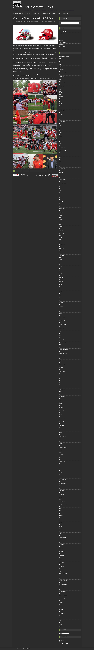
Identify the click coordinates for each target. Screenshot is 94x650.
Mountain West (62, 82)
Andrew (27, 21)
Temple (61, 128)
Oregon (61, 252)
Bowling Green (62, 410)
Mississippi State (62, 537)
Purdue (60, 259)
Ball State (33, 21)
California (61, 154)
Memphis (61, 114)
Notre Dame (62, 396)
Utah (60, 335)
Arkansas (61, 515)
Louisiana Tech (62, 364)
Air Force (61, 454)
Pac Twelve (61, 86)
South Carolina (62, 551)
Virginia (61, 201)
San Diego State (62, 479)
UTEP (60, 382)
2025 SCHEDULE (46, 13)
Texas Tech (61, 328)
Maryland (61, 226)
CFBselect (61, 640)
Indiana (61, 219)
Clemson (61, 157)
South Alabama (62, 609)
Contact (61, 38)
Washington (62, 273)
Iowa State (61, 309)
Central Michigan (63, 418)
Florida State (62, 165)
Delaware (61, 346)
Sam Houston (62, 378)
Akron (60, 403)
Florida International (63, 349)
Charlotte (61, 103)
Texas (60, 559)
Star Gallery (61, 44)
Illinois (60, 215)
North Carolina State (63, 183)
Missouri (61, 540)
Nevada (61, 472)
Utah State (61, 490)
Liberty (60, 360)
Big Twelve (61, 69)
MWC (60, 450)
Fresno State (62, 465)
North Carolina (62, 179)
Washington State (63, 504)
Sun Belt (61, 92)
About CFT (65, 13)
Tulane (60, 132)
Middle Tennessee (63, 367)
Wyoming (61, 494)
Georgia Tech (62, 168)
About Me (61, 35)
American (61, 63)
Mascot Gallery (62, 42)
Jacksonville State (63, 353)
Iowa (60, 222)
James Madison (62, 591)
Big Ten (61, 66)
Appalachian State (63, 573)
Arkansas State (62, 577)
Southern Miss (62, 613)
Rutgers (61, 262)
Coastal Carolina (63, 580)
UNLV (60, 487)
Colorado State (62, 461)
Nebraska (61, 241)
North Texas (62, 121)
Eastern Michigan (63, 421)
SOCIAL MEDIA (37, 13)
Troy (60, 620)
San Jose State (62, 483)
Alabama (61, 511)
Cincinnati (61, 299)
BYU (60, 295)
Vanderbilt (61, 566)
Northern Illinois (62, 436)
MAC (43, 21)
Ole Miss (61, 548)
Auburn (60, 519)
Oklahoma (61, 544)
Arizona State (62, 288)
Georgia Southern (63, 584)
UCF (60, 331)
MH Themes (29, 648)
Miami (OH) (61, 432)
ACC (60, 59)
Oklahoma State (62, 320)
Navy (60, 118)
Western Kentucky (51, 21)
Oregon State (62, 501)
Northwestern (62, 244)
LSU (60, 533)
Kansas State (62, 317)
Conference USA (38, 21)
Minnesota (61, 237)
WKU (50, 171)
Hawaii (60, 468)
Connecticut (61, 393)
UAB (60, 139)
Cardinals (26, 171)
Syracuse (61, 197)
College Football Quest (64, 641)
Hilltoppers (33, 171)
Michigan (61, 230)
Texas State (61, 617)
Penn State (61, 255)
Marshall (61, 602)
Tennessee (61, 555)
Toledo (60, 443)
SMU (60, 190)
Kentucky (61, 530)
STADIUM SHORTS (56, 13)
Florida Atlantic (62, 110)
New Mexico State (63, 375)
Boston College (62, 150)
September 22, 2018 (19, 21)
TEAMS (28, 13)
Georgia (61, 526)
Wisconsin (61, 277)
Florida (60, 522)
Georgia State (62, 587)
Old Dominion (62, 606)
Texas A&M (61, 562)
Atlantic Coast (62, 147)
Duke (60, 161)
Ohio (60, 440)
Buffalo (60, 414)
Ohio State (61, 248)
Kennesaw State (62, 356)
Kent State (61, 425)
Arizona (61, 284)
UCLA (60, 266)
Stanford (61, 194)
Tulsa (60, 136)
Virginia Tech (62, 205)
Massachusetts (62, 429)
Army (60, 99)
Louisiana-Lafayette (63, 595)
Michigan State (62, 233)
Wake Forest (62, 208)
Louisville (61, 172)
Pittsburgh (61, 186)
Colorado (61, 302)
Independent (62, 76)
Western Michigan (63, 447)
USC (60, 270)
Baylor (60, 291)
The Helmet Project (63, 643)
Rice (60, 125)
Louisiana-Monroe (63, 598)
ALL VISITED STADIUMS (18, 13)
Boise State (61, 457)
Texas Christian (62, 324)
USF (60, 143)
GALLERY (61, 40)
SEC (60, 89)
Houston (61, 306)
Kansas (60, 313)
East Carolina (62, 107)
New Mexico (61, 476)
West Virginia (62, 339)
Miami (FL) (61, 175)
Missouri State (62, 371)
